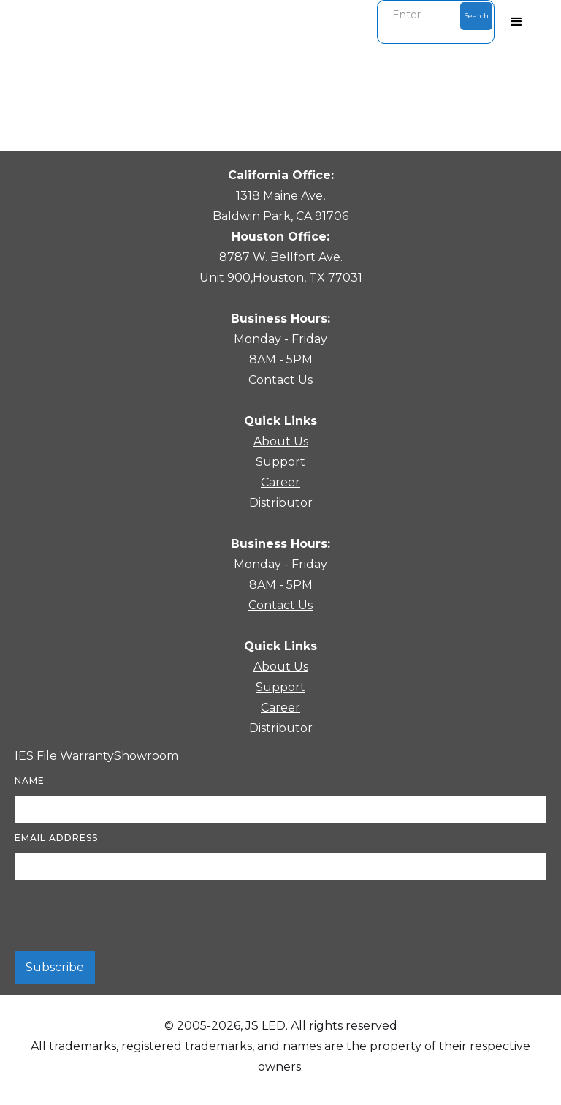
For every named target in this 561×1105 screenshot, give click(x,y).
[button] (516, 22)
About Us (280, 441)
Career (280, 482)
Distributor (281, 503)
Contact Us (280, 380)
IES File (37, 756)
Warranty (87, 756)
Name (30, 780)
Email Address (56, 837)
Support (280, 462)
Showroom (146, 756)
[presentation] (126, 916)
